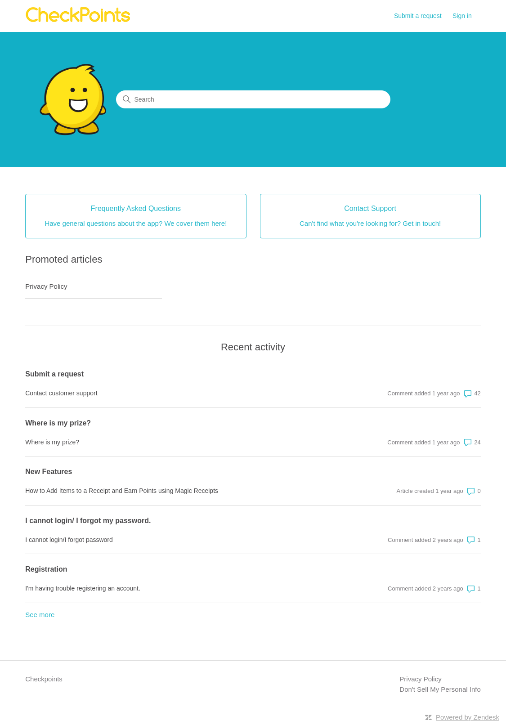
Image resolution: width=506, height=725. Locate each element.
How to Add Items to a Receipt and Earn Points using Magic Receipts (121, 490)
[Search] (253, 99)
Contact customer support (61, 393)
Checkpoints (44, 679)
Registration (46, 569)
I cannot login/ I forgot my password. (88, 520)
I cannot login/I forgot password (69, 539)
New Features (48, 471)
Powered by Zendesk (467, 717)
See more (39, 614)
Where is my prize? (58, 423)
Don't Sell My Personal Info (439, 689)
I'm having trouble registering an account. (82, 588)
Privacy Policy (46, 286)
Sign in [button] (462, 15)
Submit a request (418, 15)
